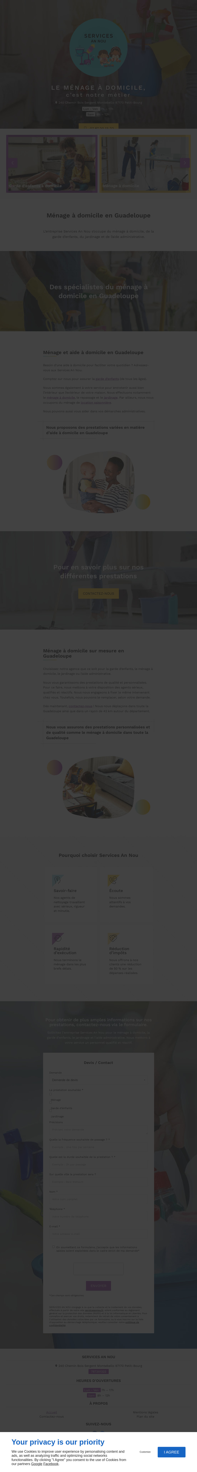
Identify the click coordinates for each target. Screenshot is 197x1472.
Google (36, 1464)
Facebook (50, 1464)
